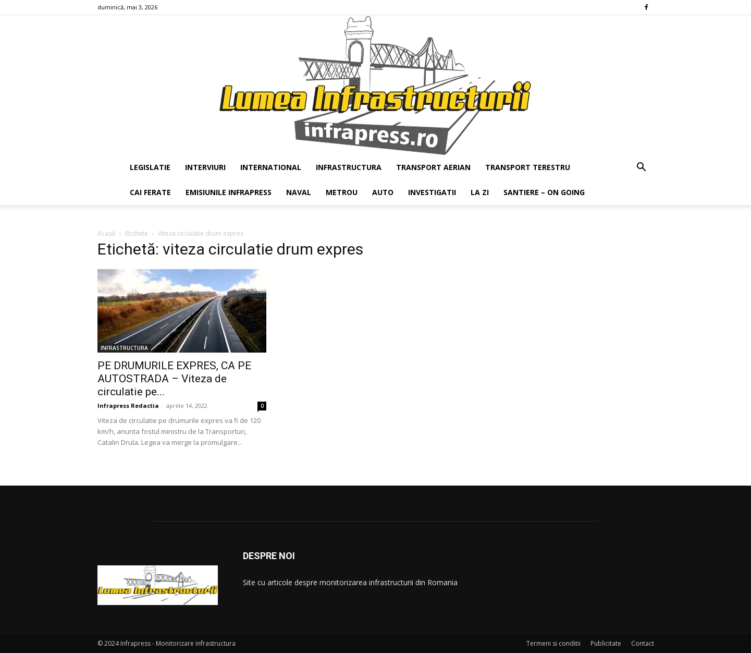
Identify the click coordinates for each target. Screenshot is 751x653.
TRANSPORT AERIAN (433, 167)
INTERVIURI (205, 167)
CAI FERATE (150, 192)
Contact (642, 643)
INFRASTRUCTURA (348, 167)
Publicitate (605, 643)
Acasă (106, 233)
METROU (342, 192)
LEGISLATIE (150, 167)
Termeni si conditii (553, 643)
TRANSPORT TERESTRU (527, 167)
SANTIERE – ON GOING (544, 192)
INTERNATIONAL (270, 167)
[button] (641, 168)
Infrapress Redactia (128, 405)
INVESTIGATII (432, 192)
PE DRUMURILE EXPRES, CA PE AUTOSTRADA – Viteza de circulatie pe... (174, 378)
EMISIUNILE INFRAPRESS (229, 192)
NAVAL (298, 192)
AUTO (382, 192)
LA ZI (480, 192)
